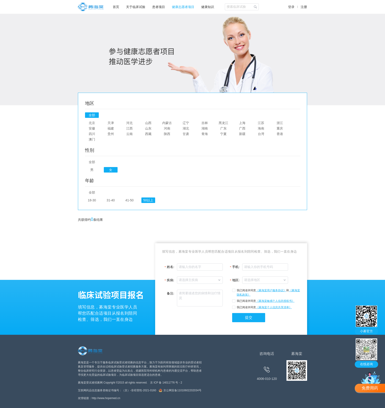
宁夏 (223, 134)
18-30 (92, 200)
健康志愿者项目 (183, 7)
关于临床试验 (135, 7)
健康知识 (207, 7)
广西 (242, 128)
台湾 (261, 134)
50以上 (148, 200)
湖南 (205, 128)
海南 (261, 128)
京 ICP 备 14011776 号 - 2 (166, 382)
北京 (92, 123)
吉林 (205, 123)
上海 (242, 123)
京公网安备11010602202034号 (182, 390)
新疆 (242, 134)
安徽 (92, 128)
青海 (205, 134)
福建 (111, 128)
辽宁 (186, 123)
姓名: (170, 267)
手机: (235, 267)
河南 (167, 128)
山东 (148, 128)
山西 (148, 123)
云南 (129, 134)
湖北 (186, 128)
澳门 (92, 139)
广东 (223, 128)
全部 (92, 115)
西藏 (148, 134)
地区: (235, 280)
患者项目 (158, 7)
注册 (304, 7)
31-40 (111, 200)
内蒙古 (167, 123)
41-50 (129, 200)
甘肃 (186, 134)
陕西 (167, 134)
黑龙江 (223, 123)
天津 (111, 123)
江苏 (261, 123)
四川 (92, 134)
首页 (116, 7)
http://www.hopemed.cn (106, 398)
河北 (129, 123)
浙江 (280, 123)
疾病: (170, 280)
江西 (129, 128)
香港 (280, 134)
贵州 (111, 134)
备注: (170, 293)
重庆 (280, 128)
